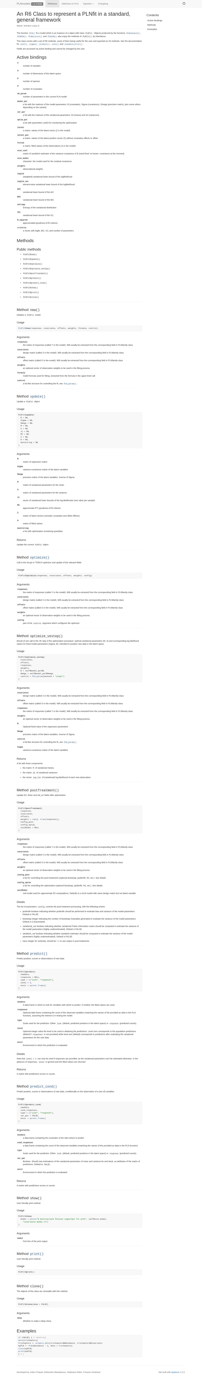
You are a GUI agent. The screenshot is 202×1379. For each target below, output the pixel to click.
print (21, 1351)
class (21, 1349)
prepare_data (43, 1343)
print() (37, 1254)
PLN (30, 1346)
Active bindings (154, 20)
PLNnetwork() (133, 33)
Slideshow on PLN (70, 4)
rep (33, 819)
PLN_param (37, 676)
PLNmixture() (35, 37)
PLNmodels (23, 3)
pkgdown (175, 1372)
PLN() (32, 33)
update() (38, 396)
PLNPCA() (21, 37)
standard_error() (73, 44)
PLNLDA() (52, 37)
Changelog (103, 4)
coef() (23, 44)
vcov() (55, 44)
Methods (151, 25)
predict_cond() (43, 1086)
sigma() (33, 44)
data (20, 1340)
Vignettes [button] (88, 4)
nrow (42, 819)
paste (33, 1219)
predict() (44, 44)
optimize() (39, 557)
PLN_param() (70, 384)
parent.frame (37, 985)
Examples (152, 29)
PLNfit (21, 328)
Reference (52, 4)
